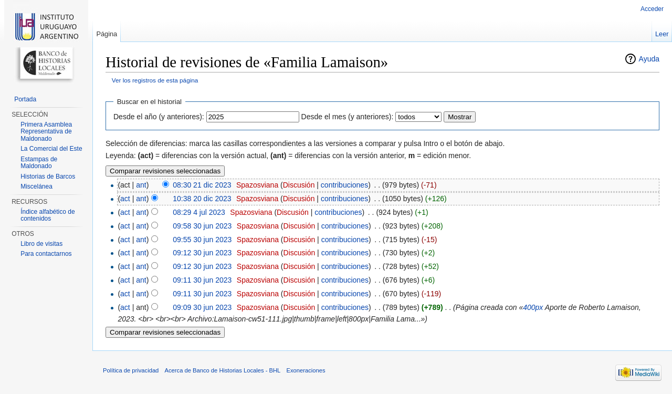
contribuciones (344, 185)
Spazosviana (257, 185)
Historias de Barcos (47, 176)
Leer (662, 34)
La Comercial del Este (51, 148)
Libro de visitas (41, 243)
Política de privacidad (131, 370)
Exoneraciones (305, 370)
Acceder (652, 9)
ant (141, 185)
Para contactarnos (45, 253)
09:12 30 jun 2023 (202, 252)
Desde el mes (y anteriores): (347, 116)
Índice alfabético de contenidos (47, 215)
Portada (25, 99)
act (125, 198)
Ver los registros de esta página (155, 80)
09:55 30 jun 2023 (202, 239)
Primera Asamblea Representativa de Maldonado (46, 131)
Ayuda (649, 59)
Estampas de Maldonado (38, 162)
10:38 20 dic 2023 (202, 198)
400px (533, 307)
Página (106, 34)
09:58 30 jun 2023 (202, 226)
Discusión (299, 185)
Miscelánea (36, 186)
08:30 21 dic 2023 (202, 185)
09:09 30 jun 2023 (202, 307)
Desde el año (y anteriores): (158, 116)
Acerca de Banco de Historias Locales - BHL (223, 370)
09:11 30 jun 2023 (202, 280)
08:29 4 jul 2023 (199, 212)
